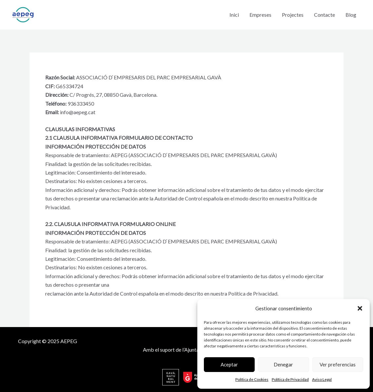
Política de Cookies (251, 379)
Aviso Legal (322, 379)
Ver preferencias (338, 364)
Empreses (260, 14)
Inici (234, 14)
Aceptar (229, 364)
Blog (350, 14)
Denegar (283, 364)
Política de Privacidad (290, 379)
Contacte (324, 14)
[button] (360, 308)
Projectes (293, 14)
